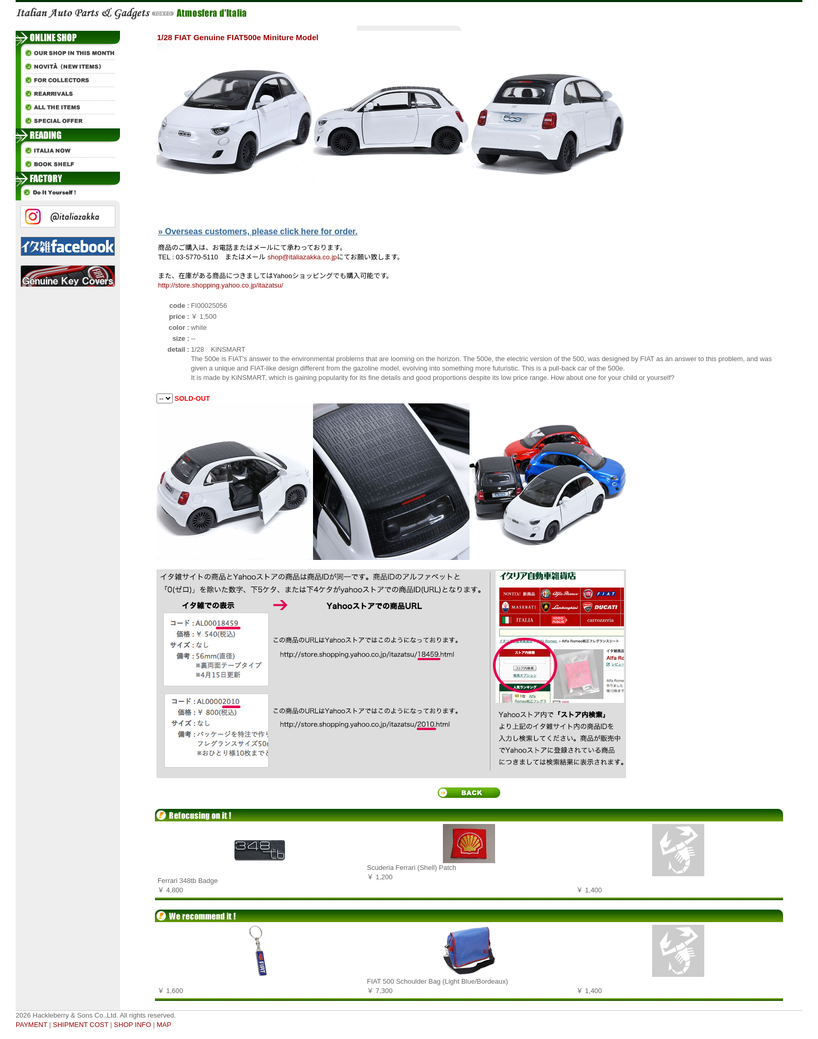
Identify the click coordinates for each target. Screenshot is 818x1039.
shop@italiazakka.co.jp (302, 257)
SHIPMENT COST (80, 1025)
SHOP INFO (132, 1025)
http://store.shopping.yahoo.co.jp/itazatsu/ (220, 285)
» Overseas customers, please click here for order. (257, 231)
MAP (164, 1025)
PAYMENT (31, 1025)
